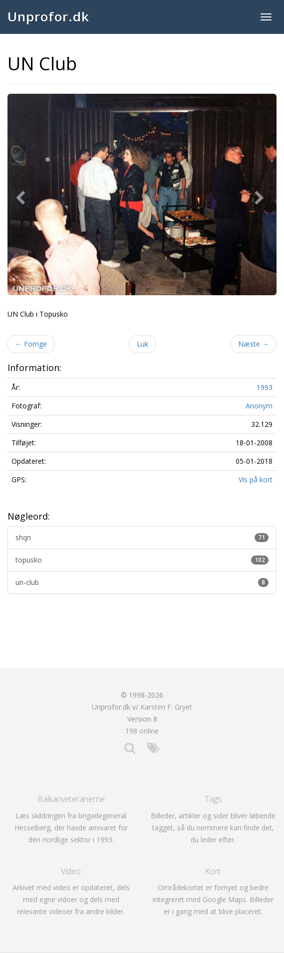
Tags (213, 798)
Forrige (31, 344)
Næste (253, 344)
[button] (22, 194)
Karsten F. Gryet (166, 707)
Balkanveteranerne (71, 798)
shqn (142, 537)
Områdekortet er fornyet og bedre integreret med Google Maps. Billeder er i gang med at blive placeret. (213, 899)
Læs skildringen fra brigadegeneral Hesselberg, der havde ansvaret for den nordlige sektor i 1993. (71, 827)
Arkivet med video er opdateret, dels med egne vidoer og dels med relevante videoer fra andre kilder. (71, 899)
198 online (142, 731)
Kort (213, 871)
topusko (142, 560)
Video (71, 871)
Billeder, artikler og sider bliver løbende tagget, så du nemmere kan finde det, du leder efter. (213, 827)
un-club (142, 582)
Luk (142, 344)
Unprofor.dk (48, 16)
